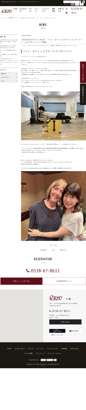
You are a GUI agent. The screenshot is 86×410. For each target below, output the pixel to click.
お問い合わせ (61, 10)
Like (43, 360)
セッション (37, 10)
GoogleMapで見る (55, 305)
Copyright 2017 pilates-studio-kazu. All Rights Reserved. (43, 364)
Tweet (49, 360)
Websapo (43, 365)
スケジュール (5, 77)
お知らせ (3, 73)
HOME (15, 9)
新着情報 (53, 10)
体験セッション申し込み (21, 281)
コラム (3, 81)
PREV (44, 250)
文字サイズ (67, 4)
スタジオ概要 (28, 353)
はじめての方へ (23, 10)
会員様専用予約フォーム (64, 281)
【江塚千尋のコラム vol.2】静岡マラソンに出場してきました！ (8, 41)
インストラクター (45, 10)
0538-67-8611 (43, 271)
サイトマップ (40, 353)
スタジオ (30, 10)
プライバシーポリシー (54, 353)
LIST (53, 250)
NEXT (62, 250)
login (83, 2)
